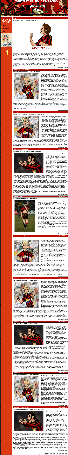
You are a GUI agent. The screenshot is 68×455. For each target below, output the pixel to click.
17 (60, 454)
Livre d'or (5, 31)
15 (57, 454)
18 (62, 454)
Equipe (4, 26)
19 (63, 454)
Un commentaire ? (63, 67)
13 (54, 454)
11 (51, 454)
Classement (6, 28)
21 (66, 454)
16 (59, 454)
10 (50, 454)
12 (53, 454)
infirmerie (5, 29)
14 (56, 454)
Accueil (4, 25)
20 (65, 454)
